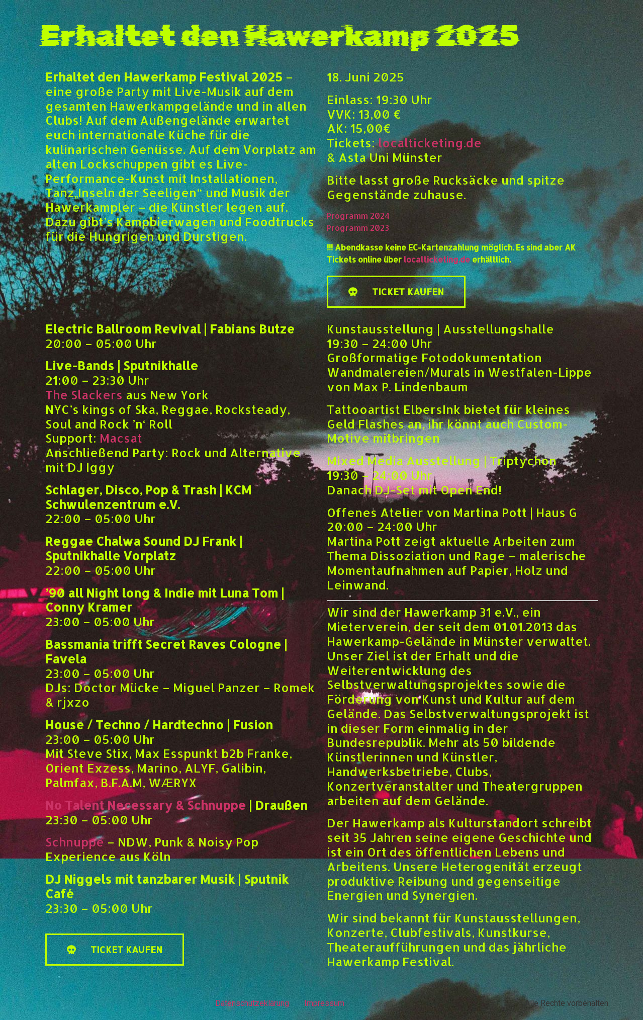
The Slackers (84, 394)
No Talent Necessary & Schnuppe (145, 805)
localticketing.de (430, 142)
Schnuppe (74, 841)
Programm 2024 (358, 215)
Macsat (121, 438)
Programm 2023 (358, 227)
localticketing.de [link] (437, 259)
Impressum (324, 1003)
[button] (396, 292)
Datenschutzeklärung (252, 1003)
